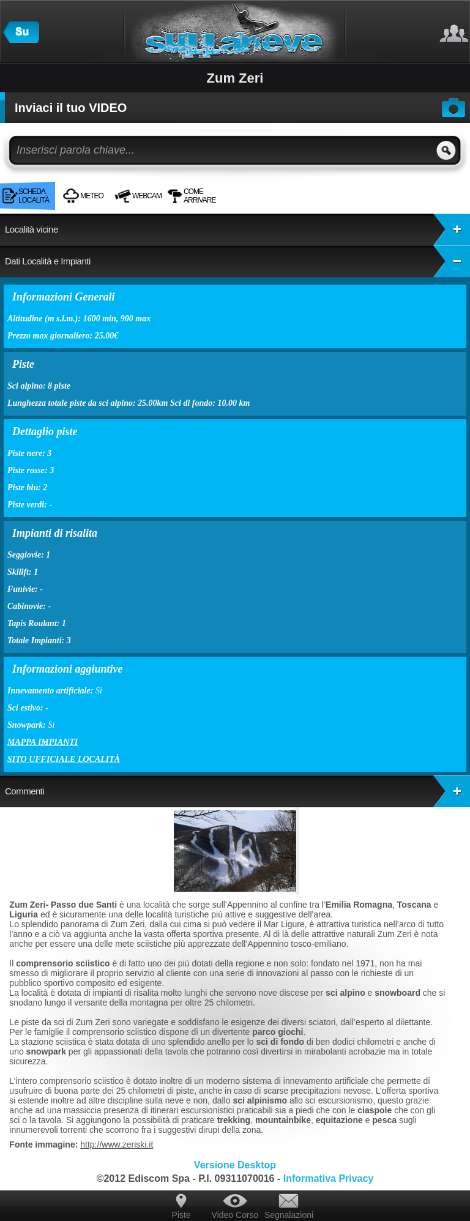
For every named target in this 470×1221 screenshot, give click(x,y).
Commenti (237, 791)
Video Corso (235, 1215)
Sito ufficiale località (63, 759)
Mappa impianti (42, 742)
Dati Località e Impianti (237, 261)
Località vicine (237, 229)
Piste (181, 1215)
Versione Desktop (235, 1165)
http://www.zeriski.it (116, 1144)
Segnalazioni (288, 1215)
